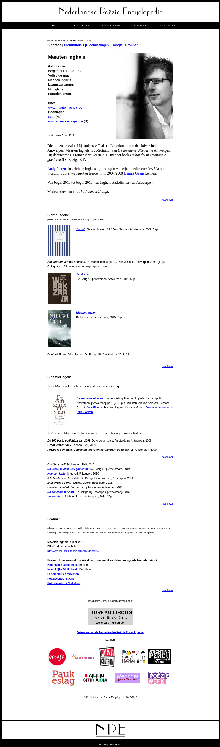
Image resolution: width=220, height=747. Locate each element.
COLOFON (167, 25)
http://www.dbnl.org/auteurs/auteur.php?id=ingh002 (73, 551)
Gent (60, 578)
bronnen (139, 25)
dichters (82, 25)
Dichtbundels (74, 45)
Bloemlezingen (97, 45)
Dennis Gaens (134, 173)
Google (116, 45)
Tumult (80, 229)
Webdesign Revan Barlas (110, 745)
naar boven (167, 200)
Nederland (63, 583)
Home (53, 25)
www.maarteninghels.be (65, 107)
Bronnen (131, 45)
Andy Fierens (57, 169)
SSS (51, 117)
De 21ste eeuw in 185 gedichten (68, 469)
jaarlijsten (110, 25)
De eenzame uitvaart (90, 398)
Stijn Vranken (85, 412)
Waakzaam (83, 274)
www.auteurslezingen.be (65, 121)
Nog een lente (56, 473)
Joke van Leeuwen (157, 407)
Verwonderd (55, 496)
